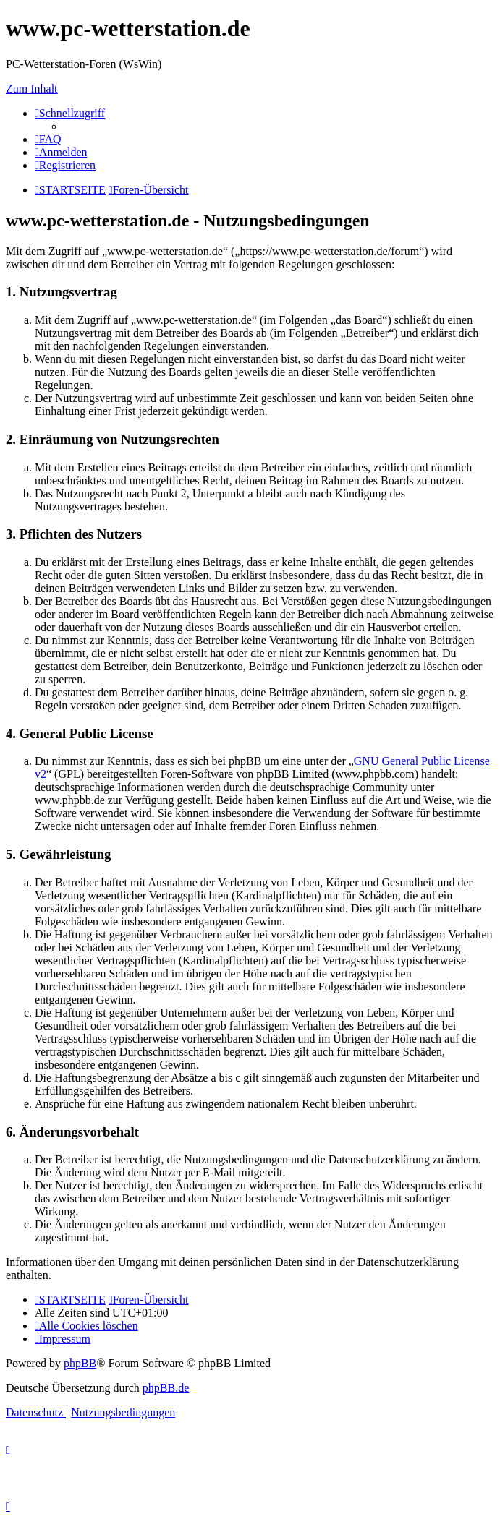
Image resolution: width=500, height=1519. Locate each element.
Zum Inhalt (32, 88)
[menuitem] (48, 139)
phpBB (80, 1363)
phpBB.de (166, 1388)
